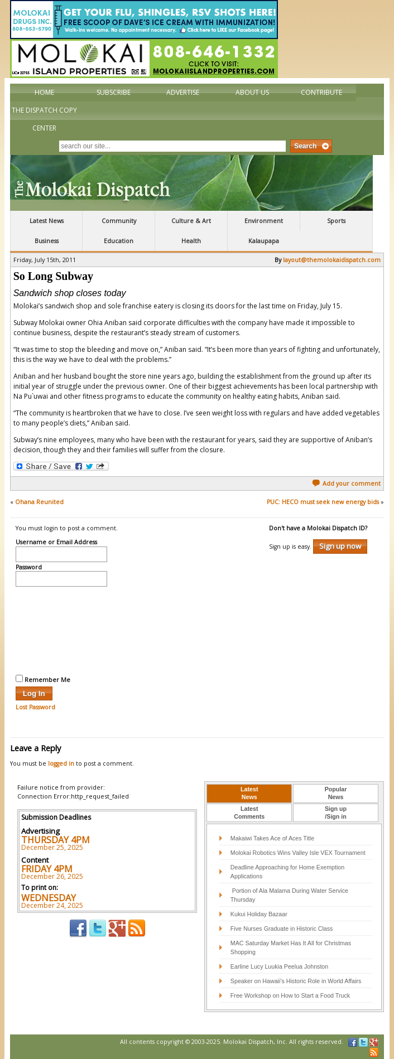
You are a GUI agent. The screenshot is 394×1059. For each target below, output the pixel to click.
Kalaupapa (263, 241)
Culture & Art (191, 221)
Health (191, 241)
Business (47, 241)
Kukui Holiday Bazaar (258, 914)
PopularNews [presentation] (336, 793)
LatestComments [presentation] (249, 812)
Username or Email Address (56, 542)
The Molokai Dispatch (191, 183)
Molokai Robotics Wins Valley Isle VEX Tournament (298, 852)
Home (44, 92)
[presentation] (61, 629)
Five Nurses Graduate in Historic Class (281, 928)
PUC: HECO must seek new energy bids (323, 502)
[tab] (249, 793)
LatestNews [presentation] (249, 793)
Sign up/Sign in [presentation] (336, 812)
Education (118, 241)
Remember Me (43, 679)
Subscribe (114, 92)
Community (119, 221)
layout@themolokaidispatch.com (332, 260)
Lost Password (35, 707)
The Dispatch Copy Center (44, 119)
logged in (61, 763)
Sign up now (340, 546)
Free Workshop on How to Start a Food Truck (290, 995)
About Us (252, 92)
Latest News (47, 221)
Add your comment (346, 483)
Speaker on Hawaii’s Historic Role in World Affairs (296, 981)
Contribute (321, 92)
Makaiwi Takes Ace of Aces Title (272, 838)
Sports (336, 221)
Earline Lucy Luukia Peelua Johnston (279, 966)
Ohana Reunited (39, 502)
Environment (263, 221)
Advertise (182, 92)
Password (29, 567)
